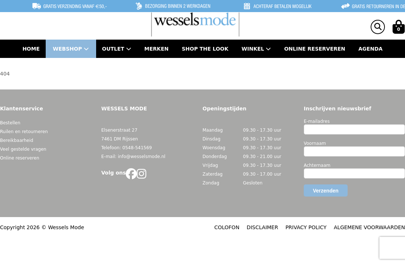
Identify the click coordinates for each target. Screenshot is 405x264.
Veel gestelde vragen (23, 149)
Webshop (71, 49)
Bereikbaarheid (16, 140)
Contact (202, 67)
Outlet (116, 49)
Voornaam (315, 143)
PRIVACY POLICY (305, 227)
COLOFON (226, 227)
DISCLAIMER (262, 227)
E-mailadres (317, 121)
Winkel (256, 49)
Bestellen (10, 122)
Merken (156, 49)
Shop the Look (205, 49)
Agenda (371, 49)
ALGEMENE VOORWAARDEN (369, 227)
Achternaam (317, 165)
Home (30, 49)
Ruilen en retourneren (24, 131)
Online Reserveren (314, 49)
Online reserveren (19, 158)
